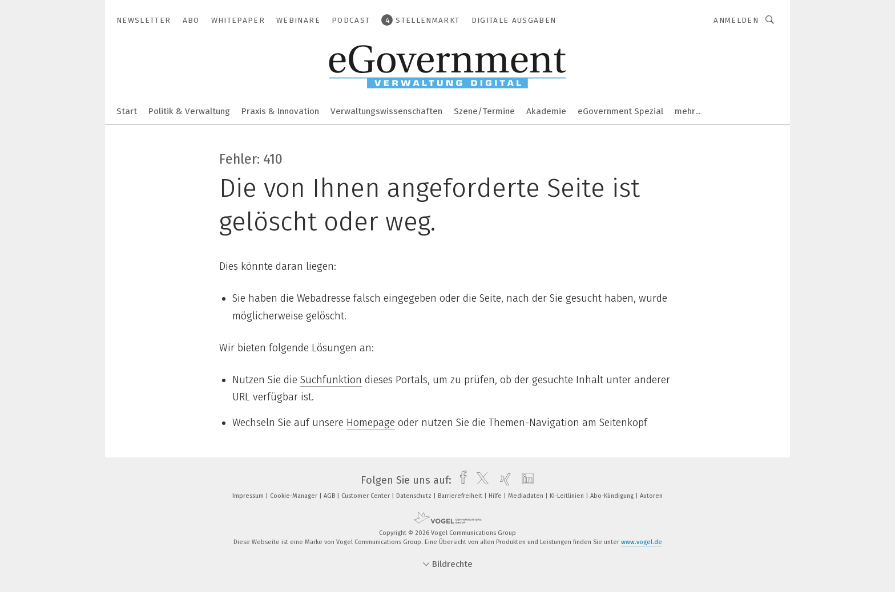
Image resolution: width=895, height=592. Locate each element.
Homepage (370, 422)
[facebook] (460, 480)
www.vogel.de (641, 542)
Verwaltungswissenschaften (386, 111)
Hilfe (496, 496)
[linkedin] (525, 480)
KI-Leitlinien (568, 496)
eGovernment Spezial (620, 111)
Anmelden (736, 20)
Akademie (546, 111)
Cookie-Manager (294, 496)
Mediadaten (526, 496)
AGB (330, 496)
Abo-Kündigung (612, 496)
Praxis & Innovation (280, 111)
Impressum (248, 496)
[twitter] (479, 480)
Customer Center (366, 496)
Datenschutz (414, 496)
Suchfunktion (331, 380)
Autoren (651, 496)
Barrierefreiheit (461, 496)
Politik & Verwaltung (189, 111)
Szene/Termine (484, 111)
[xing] (502, 480)
